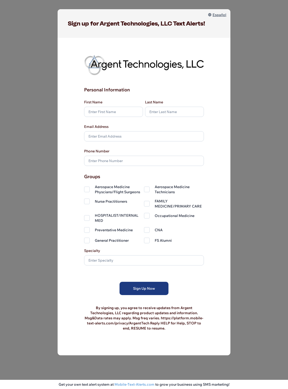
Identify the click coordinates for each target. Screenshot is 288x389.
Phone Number (96, 151)
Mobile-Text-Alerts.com (134, 384)
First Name (93, 102)
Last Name (154, 102)
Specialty (92, 250)
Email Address (96, 126)
